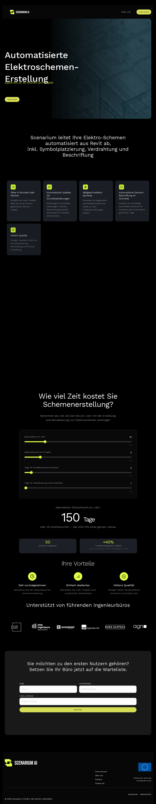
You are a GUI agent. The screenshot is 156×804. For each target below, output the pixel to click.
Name (21, 688)
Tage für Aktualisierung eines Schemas (44, 486)
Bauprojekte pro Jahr (35, 440)
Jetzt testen (144, 12)
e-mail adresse (26, 700)
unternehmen (85, 688)
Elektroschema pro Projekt (38, 456)
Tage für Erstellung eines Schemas (42, 471)
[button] (133, 12)
